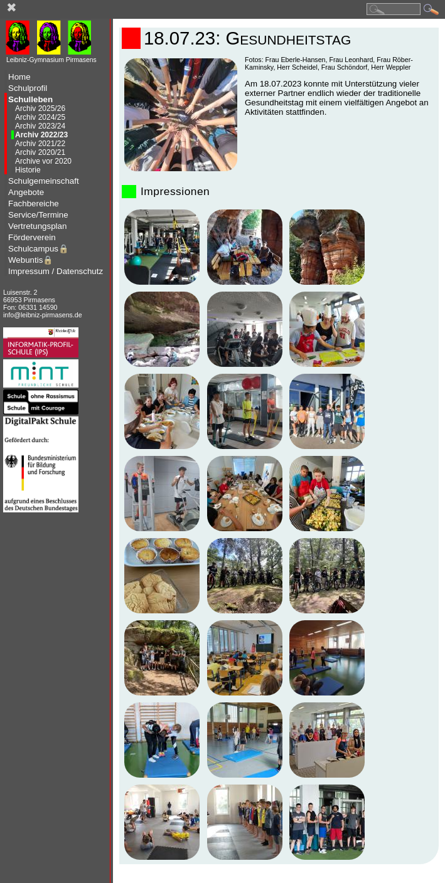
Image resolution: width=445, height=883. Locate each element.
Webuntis (30, 260)
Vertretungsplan (37, 226)
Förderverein (32, 237)
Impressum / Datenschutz (55, 271)
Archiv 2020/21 (40, 152)
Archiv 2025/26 (40, 108)
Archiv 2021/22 (40, 143)
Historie (28, 170)
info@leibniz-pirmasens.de (42, 315)
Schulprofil (27, 88)
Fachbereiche (33, 203)
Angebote (26, 192)
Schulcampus (38, 248)
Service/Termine (38, 214)
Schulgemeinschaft (43, 181)
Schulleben (30, 99)
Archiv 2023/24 (40, 126)
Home (19, 77)
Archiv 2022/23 (41, 134)
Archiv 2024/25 (40, 117)
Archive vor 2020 (43, 161)
